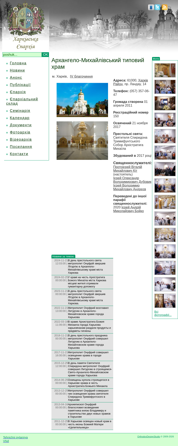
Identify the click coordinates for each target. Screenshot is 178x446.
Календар (20, 118)
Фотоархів (20, 132)
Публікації (20, 85)
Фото (156, 58)
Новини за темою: (63, 256)
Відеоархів (21, 139)
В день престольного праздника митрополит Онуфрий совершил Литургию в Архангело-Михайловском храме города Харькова (88, 341)
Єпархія (18, 92)
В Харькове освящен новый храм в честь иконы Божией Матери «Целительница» (89, 424)
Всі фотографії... (163, 313)
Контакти (19, 154)
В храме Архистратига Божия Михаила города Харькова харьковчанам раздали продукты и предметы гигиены (89, 326)
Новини (17, 70)
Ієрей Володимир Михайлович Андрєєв (129, 187)
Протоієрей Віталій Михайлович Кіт (127, 168)
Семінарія (20, 111)
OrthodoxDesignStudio (148, 436)
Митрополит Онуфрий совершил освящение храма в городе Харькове (88, 355)
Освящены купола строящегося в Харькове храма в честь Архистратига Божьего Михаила (88, 383)
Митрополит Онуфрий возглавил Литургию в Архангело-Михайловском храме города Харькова (88, 312)
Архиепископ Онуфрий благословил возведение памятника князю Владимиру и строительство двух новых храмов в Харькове (89, 410)
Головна (18, 63)
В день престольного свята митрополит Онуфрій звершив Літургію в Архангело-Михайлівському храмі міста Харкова (86, 266)
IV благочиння (81, 76)
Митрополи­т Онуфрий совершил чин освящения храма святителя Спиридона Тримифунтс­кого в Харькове (88, 395)
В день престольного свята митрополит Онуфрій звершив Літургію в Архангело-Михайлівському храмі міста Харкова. (86, 297)
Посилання (21, 147)
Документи (21, 125)
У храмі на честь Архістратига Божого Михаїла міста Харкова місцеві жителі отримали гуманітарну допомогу (87, 282)
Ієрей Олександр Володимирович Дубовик (132, 180)
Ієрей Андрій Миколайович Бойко (128, 209)
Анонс (16, 77)
